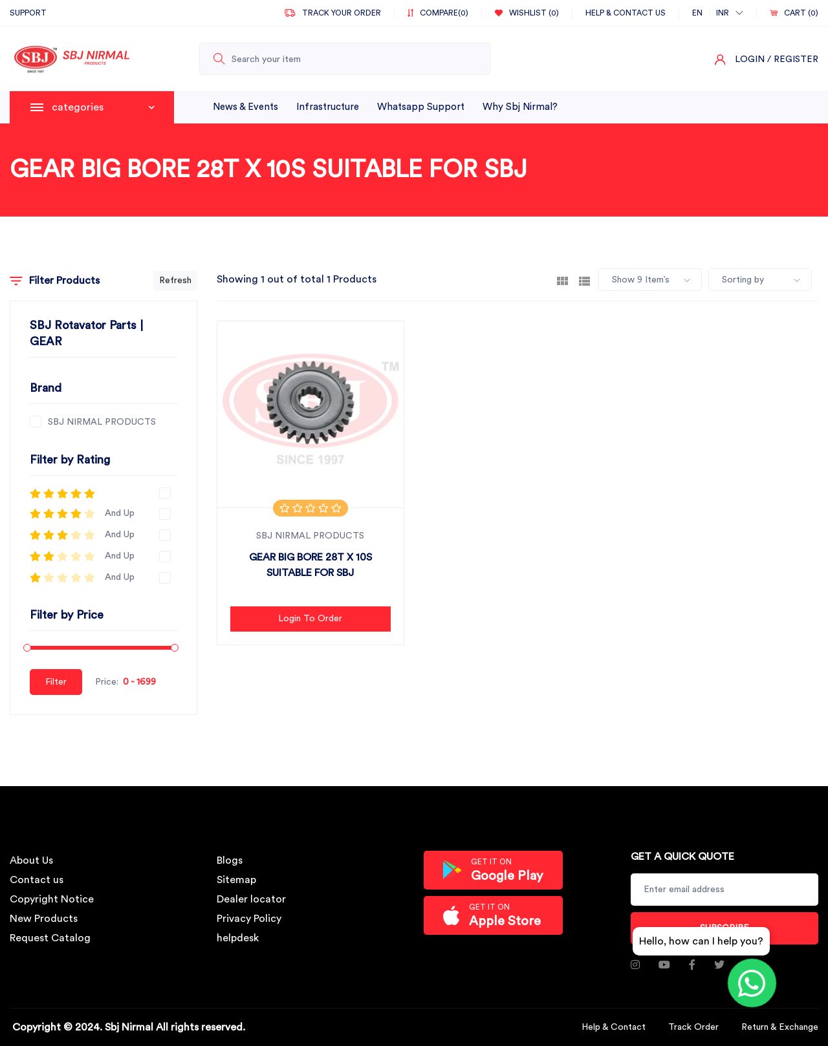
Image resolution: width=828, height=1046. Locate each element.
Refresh (175, 280)
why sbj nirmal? (520, 107)
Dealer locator (251, 899)
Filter (56, 682)
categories (103, 107)
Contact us (36, 880)
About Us (31, 860)
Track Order (693, 1027)
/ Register (792, 59)
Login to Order (310, 618)
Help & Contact (614, 1027)
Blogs (230, 860)
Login (750, 59)
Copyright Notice (52, 899)
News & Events (245, 107)
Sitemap (236, 880)
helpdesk (238, 938)
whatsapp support (420, 107)
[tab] (562, 280)
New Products (44, 918)
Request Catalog (50, 938)
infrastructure (327, 107)
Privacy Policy (249, 918)
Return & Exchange (779, 1027)
